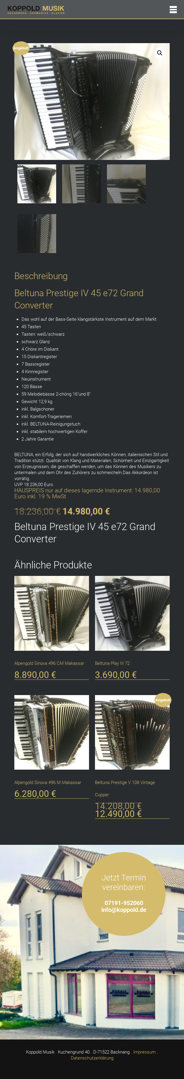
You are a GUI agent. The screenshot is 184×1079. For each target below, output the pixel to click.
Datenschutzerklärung (92, 1058)
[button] (159, 53)
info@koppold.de (123, 910)
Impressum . (145, 1052)
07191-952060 (124, 903)
